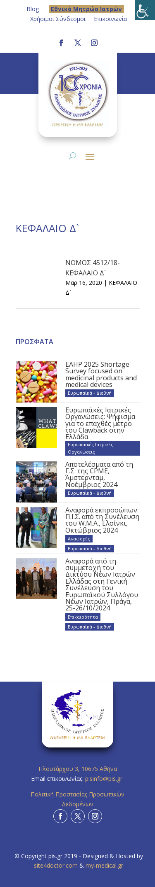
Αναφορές (79, 538)
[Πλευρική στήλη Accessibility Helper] (145, 10)
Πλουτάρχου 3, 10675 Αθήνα (77, 769)
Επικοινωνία (110, 19)
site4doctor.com (56, 865)
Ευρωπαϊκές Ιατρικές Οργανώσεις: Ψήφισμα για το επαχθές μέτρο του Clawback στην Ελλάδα (100, 423)
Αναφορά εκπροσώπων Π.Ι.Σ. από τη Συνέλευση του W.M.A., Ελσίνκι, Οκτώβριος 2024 (102, 520)
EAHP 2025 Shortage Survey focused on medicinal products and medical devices (101, 374)
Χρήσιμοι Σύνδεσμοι (58, 19)
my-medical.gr (104, 865)
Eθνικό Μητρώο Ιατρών (86, 9)
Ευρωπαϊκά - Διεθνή (90, 393)
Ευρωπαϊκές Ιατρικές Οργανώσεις (90, 448)
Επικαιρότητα (83, 617)
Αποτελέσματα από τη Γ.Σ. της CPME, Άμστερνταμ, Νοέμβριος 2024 (99, 474)
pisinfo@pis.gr (104, 778)
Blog (32, 9)
